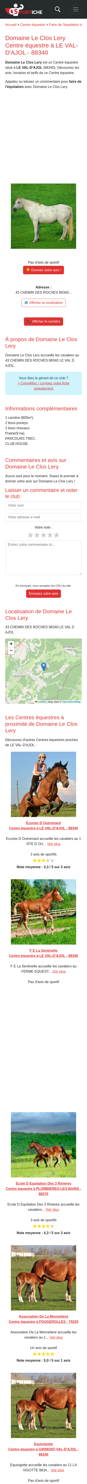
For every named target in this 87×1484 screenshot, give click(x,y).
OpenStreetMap (71, 701)
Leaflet (40, 701)
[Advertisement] (43, 136)
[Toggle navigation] (76, 9)
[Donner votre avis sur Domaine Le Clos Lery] (43, 270)
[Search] (58, 9)
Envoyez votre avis (43, 593)
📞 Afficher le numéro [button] (43, 321)
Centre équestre (32, 25)
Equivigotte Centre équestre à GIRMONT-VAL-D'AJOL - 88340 (43, 1449)
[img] (43, 671)
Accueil (11, 25)
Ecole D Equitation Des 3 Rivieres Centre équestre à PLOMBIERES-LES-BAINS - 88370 (43, 1189)
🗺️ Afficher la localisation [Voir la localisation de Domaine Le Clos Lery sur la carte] (43, 303)
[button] (43, 666)
